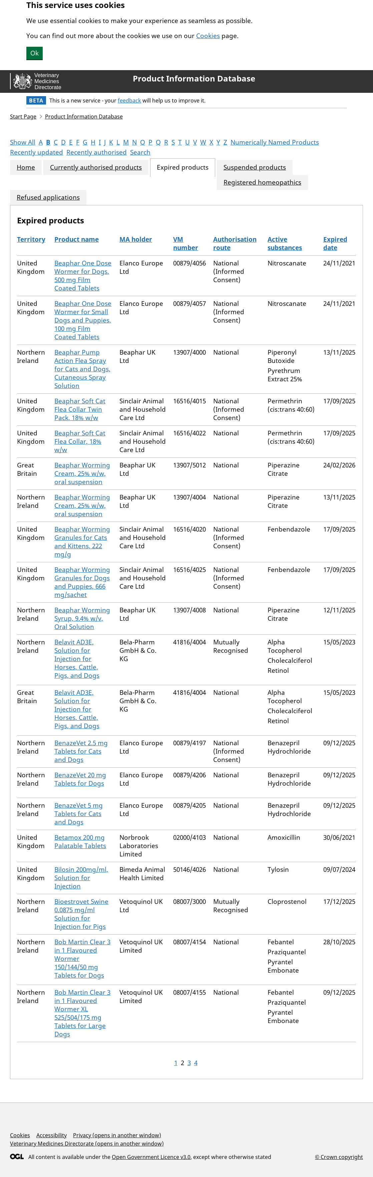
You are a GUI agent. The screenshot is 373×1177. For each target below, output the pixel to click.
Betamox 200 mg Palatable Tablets (80, 841)
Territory (31, 239)
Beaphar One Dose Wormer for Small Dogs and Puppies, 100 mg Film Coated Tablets (82, 320)
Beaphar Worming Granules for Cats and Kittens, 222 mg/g (82, 542)
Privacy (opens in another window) (117, 1135)
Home (26, 167)
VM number (185, 243)
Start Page (23, 116)
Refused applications (48, 197)
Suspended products (255, 167)
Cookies (208, 35)
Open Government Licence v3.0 (151, 1157)
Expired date (335, 243)
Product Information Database (194, 78)
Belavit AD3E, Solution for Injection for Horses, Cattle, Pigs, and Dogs (76, 659)
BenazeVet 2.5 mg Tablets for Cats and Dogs (81, 751)
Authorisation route (235, 243)
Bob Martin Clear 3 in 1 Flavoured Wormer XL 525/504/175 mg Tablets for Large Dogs (82, 1013)
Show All (22, 142)
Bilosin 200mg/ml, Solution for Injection (81, 878)
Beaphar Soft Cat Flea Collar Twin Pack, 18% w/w (79, 409)
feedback (129, 100)
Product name (76, 239)
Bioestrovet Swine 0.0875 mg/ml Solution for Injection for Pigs (81, 914)
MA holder (135, 239)
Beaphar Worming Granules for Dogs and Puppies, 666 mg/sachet (82, 582)
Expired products (183, 167)
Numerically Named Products (275, 142)
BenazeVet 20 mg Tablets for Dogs (80, 779)
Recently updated (36, 152)
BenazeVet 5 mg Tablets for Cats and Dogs (78, 813)
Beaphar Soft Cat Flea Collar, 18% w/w (79, 441)
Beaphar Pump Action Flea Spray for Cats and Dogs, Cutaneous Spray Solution (82, 369)
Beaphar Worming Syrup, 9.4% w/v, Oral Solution (82, 618)
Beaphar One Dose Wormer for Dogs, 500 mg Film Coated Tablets (82, 275)
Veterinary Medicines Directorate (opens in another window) (87, 1143)
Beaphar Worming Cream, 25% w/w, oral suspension (82, 473)
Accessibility (51, 1135)
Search (140, 152)
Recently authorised (96, 152)
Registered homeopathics (262, 182)
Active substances (285, 243)
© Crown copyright (339, 1156)
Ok (34, 53)
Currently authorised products (96, 167)
